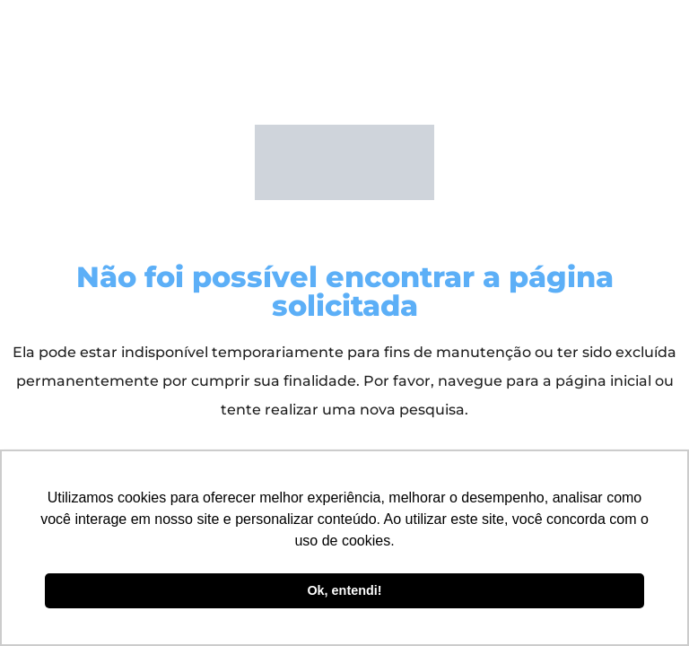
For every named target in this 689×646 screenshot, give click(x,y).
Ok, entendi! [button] (344, 590)
